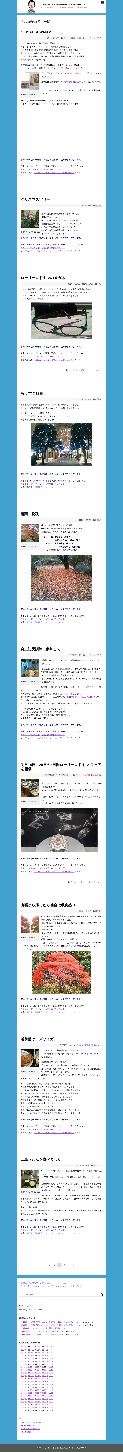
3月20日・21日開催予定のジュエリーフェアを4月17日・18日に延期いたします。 (51, 1322)
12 (52, 1353)
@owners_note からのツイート (31, 1310)
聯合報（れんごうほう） (76, 82)
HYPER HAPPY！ (27, 1426)
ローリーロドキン (93, 370)
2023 (22, 1353)
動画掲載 (97, 775)
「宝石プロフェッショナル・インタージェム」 (54, 173)
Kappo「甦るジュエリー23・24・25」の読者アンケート (42, 1331)
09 (45, 1355)
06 (38, 1350)
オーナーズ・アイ (93, 38)
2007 (22, 1399)
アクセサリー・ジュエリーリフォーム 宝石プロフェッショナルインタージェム (51, 1286)
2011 (22, 1387)
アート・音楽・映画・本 (74, 38)
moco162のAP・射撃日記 (30, 1429)
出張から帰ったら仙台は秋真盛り (48, 905)
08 (43, 1350)
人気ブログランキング (30, 169)
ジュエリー (75, 882)
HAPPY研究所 (26, 1432)
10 (47, 1350)
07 (40, 1358)
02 (29, 1350)
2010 (22, 1390)
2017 (22, 1370)
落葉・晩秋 (30, 514)
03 (31, 1347)
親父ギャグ (96, 1045)
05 (36, 1347)
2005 (22, 1404)
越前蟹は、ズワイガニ (39, 1039)
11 (50, 1358)
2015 (22, 1376)
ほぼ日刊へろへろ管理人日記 (32, 1422)
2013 (22, 1381)
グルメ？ (79, 1045)
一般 (99, 284)
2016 (22, 1373)
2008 (22, 1396)
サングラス (73, 370)
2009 (22, 1393)
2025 (22, 1347)
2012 (22, 1384)
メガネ (82, 370)
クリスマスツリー (35, 199)
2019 (22, 1364)
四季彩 (98, 399)
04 (33, 1350)
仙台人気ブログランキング (53, 169)
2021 (22, 1358)
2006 (22, 1402)
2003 (22, 1410)
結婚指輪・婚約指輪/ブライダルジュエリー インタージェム (44, 1283)
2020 (22, 1361)
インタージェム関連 (83, 775)
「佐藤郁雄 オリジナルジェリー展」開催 (37, 1328)
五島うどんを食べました (41, 1159)
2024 (22, 1350)
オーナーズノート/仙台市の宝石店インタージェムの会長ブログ (64, 1448)
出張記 (98, 206)
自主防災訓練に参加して (41, 649)
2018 (22, 1367)
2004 (22, 1407)
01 (26, 1347)
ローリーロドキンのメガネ (43, 278)
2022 (22, 1355)
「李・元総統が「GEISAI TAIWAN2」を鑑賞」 (61, 73)
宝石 (99, 882)
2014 (22, 1379)
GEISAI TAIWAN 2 (36, 32)
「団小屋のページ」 (67, 68)
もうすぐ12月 (32, 393)
